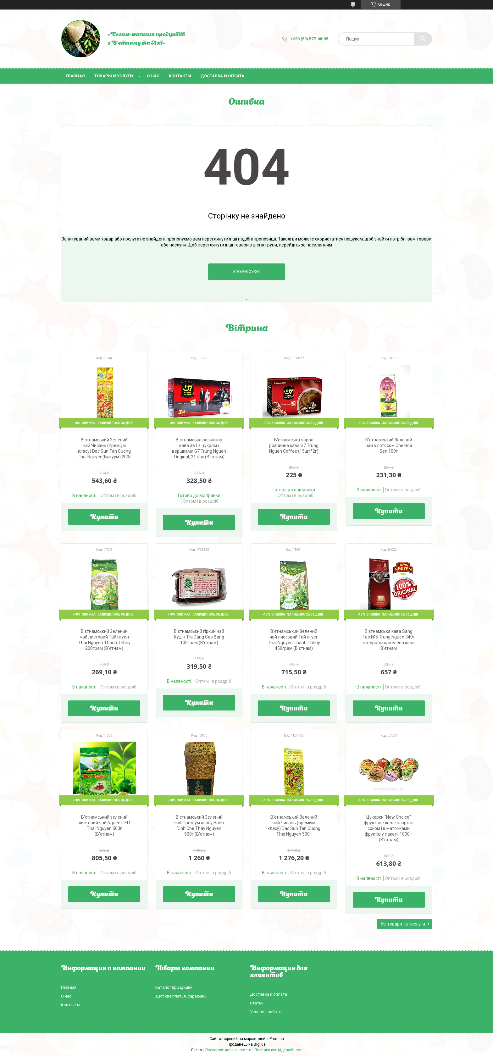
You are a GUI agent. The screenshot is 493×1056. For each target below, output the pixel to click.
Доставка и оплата (222, 76)
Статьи (256, 1003)
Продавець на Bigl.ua (247, 1044)
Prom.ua (276, 1039)
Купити (104, 517)
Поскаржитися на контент (228, 1050)
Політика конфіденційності (278, 1050)
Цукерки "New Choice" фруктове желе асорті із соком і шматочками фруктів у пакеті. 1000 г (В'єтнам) (388, 828)
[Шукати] (423, 39)
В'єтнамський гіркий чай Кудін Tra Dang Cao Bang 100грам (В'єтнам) (199, 637)
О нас (153, 76)
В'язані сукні (246, 271)
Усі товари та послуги (402, 923)
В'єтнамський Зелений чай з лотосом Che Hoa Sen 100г (388, 445)
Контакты (180, 76)
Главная (75, 76)
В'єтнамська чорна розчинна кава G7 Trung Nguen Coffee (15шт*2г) (294, 445)
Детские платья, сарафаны (181, 996)
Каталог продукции (173, 987)
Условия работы (266, 1011)
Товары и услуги (113, 76)
